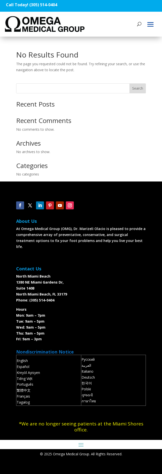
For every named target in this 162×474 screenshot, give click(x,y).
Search (137, 88)
